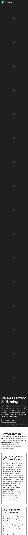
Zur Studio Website (8, 420)
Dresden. (14, 416)
